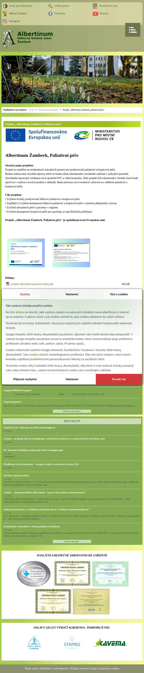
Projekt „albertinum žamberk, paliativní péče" (84, 109)
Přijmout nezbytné (25, 379)
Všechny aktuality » (72, 541)
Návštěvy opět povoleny (16, 475)
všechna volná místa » (71, 411)
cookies (33, 354)
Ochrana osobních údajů (83, 668)
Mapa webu (31, 668)
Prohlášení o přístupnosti (54, 668)
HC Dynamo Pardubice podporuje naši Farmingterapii (33, 450)
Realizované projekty (48, 109)
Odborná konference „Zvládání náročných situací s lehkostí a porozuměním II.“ (46, 509)
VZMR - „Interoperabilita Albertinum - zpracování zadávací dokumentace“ (44, 492)
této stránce (17, 312)
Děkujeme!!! (9, 456)
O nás (31, 109)
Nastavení (72, 294)
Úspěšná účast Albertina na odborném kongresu (29, 427)
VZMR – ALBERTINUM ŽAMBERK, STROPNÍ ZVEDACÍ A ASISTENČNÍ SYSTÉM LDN (54, 438)
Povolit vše (119, 379)
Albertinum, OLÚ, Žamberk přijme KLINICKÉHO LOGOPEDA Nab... (54, 394)
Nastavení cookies (109, 668)
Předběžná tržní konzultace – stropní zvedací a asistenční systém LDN (41, 464)
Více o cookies (119, 294)
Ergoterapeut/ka (12, 401)
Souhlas (25, 294)
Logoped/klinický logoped (17, 390)
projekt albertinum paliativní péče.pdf (32, 284)
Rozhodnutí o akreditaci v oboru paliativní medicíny (31, 526)
